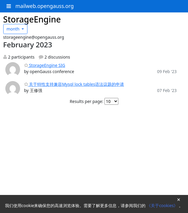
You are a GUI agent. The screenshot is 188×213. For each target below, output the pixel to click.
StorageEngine (32, 19)
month (13, 29)
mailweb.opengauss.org (44, 5)
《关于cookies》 (163, 205)
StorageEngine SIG (44, 65)
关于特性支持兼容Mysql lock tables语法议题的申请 (74, 84)
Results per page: (86, 101)
